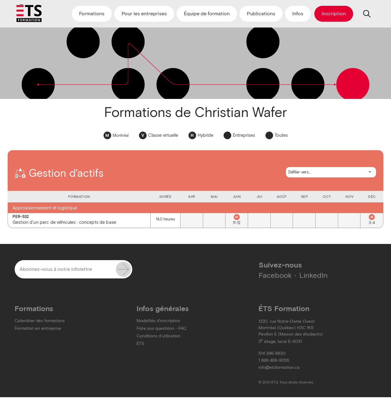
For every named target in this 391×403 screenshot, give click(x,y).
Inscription (334, 13)
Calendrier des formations (40, 320)
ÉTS (140, 343)
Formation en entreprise (38, 328)
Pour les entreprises (144, 13)
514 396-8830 (272, 353)
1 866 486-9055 (273, 360)
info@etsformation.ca (279, 367)
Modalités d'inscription (158, 320)
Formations (91, 13)
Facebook (275, 275)
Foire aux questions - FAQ (161, 328)
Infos (297, 13)
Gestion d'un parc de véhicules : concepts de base (79, 220)
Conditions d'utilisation (159, 336)
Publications (261, 13)
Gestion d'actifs (59, 173)
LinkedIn (313, 275)
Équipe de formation (207, 13)
